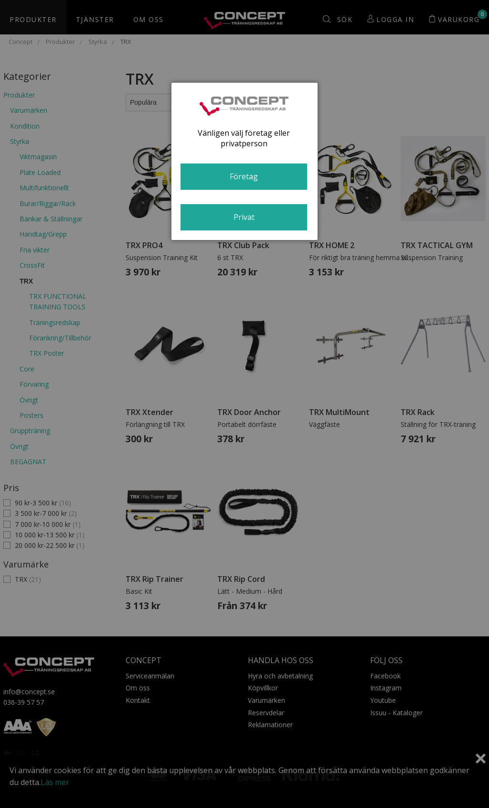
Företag (244, 176)
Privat (244, 217)
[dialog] (244, 161)
